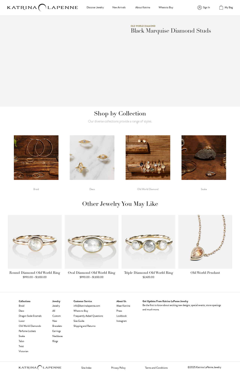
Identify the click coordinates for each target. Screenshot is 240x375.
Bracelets (57, 326)
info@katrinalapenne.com (87, 306)
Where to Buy (166, 7)
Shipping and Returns (84, 326)
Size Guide (79, 321)
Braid (21, 306)
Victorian (23, 351)
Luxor (22, 321)
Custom (56, 316)
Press (119, 311)
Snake (22, 336)
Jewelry (56, 306)
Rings (55, 341)
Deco (21, 311)
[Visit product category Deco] (92, 163)
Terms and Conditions (156, 368)
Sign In (206, 7)
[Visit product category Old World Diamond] (148, 163)
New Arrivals (118, 7)
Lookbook (121, 316)
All (53, 311)
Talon (21, 341)
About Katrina (142, 7)
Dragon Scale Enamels (30, 316)
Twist (21, 346)
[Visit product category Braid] (36, 163)
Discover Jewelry (95, 7)
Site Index (86, 368)
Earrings (56, 331)
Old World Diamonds (30, 326)
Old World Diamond (143, 26)
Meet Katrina (123, 306)
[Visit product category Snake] (204, 163)
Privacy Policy (118, 368)
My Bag (229, 7)
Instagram (121, 321)
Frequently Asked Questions (88, 316)
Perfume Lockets (27, 331)
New (54, 321)
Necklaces (57, 336)
